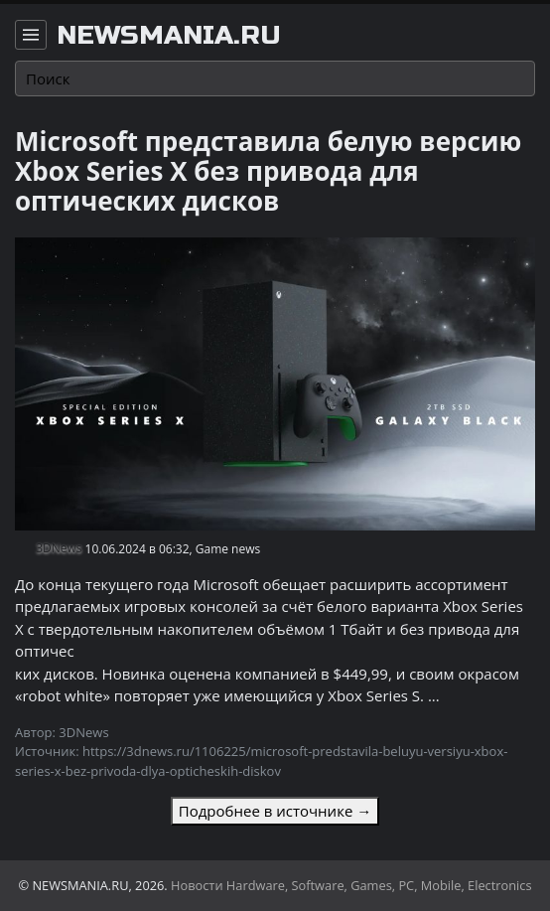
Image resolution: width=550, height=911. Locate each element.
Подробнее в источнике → (275, 811)
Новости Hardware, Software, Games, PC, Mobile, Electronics (351, 885)
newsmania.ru (169, 36)
